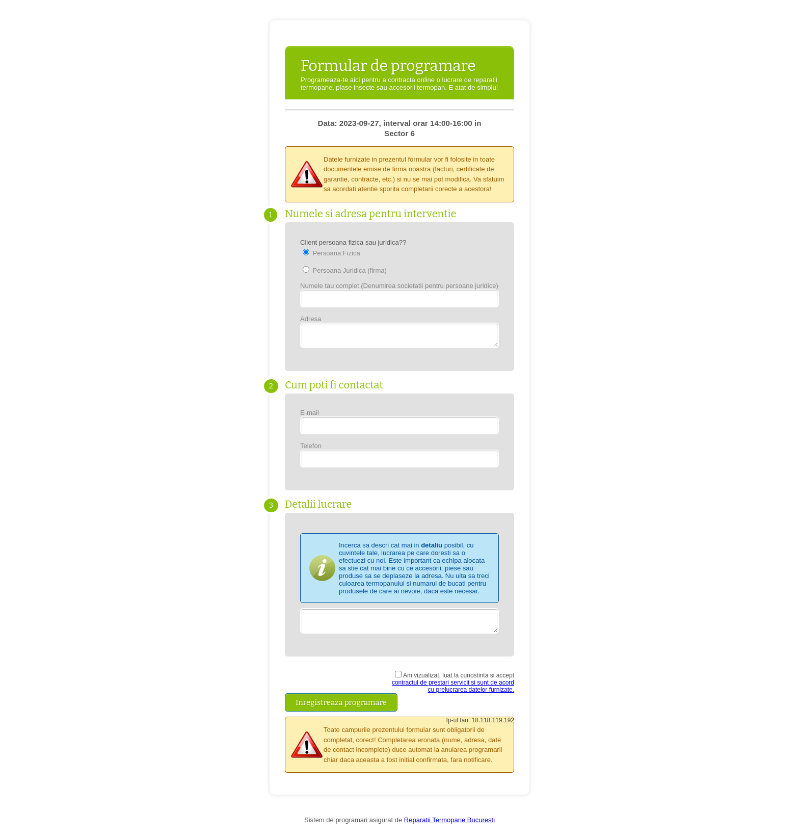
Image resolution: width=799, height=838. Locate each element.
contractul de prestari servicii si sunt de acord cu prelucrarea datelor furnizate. (453, 692)
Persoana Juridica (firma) (345, 270)
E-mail (399, 424)
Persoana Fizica (331, 253)
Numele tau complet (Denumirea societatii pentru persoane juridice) (399, 294)
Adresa (399, 333)
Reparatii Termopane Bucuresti (449, 826)
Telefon (399, 457)
